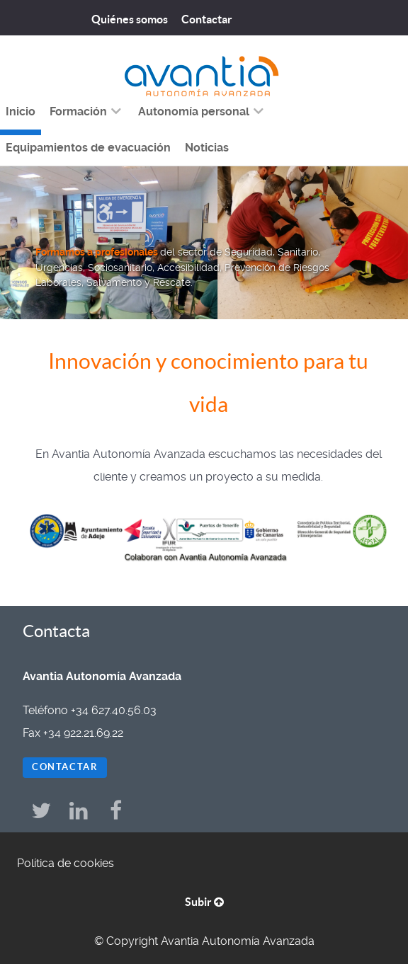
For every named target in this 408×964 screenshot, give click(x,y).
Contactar (65, 767)
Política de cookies (65, 863)
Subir (204, 901)
